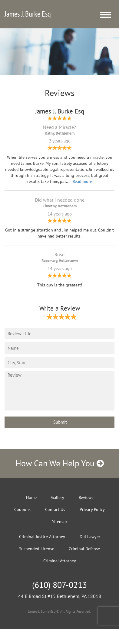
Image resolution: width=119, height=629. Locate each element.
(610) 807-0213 (59, 584)
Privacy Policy (92, 509)
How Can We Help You (59, 463)
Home (31, 497)
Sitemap (59, 521)
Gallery (57, 497)
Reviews (86, 497)
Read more (82, 181)
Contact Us (55, 509)
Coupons (22, 509)
